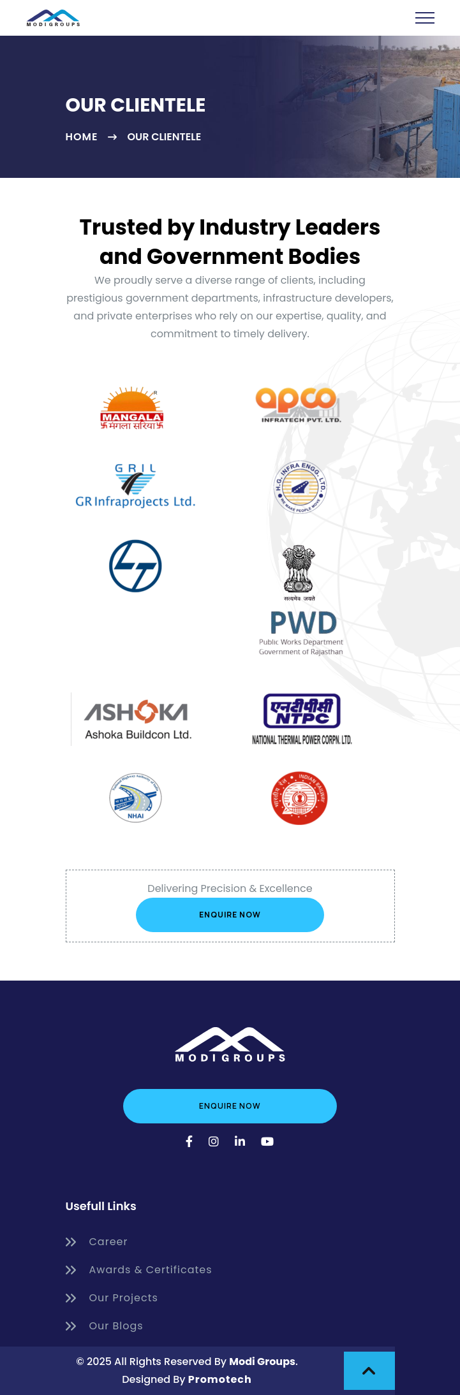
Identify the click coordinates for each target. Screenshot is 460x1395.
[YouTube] (267, 1141)
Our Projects (112, 1298)
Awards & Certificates (139, 1270)
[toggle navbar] (424, 18)
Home (82, 137)
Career (97, 1242)
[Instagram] (214, 1141)
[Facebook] (189, 1141)
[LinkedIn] (240, 1141)
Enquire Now (230, 914)
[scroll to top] (369, 1371)
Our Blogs (105, 1326)
